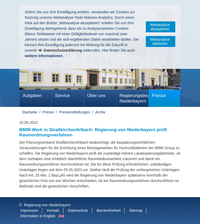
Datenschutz (78, 210)
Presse (159, 95)
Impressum (29, 210)
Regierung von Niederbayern (47, 205)
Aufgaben (32, 95)
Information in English (37, 216)
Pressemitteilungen (74, 112)
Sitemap (135, 210)
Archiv (100, 112)
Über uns (96, 95)
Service (62, 95)
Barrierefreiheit (109, 210)
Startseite (29, 112)
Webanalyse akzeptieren (160, 27)
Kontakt (53, 210)
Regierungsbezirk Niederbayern (134, 98)
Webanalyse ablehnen (160, 41)
